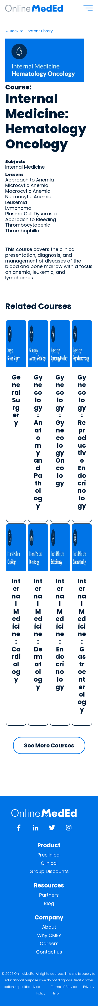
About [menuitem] (49, 927)
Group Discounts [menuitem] (49, 871)
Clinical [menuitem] (49, 863)
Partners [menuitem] (49, 895)
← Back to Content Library (29, 31)
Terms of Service (64, 986)
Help (55, 993)
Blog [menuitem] (49, 903)
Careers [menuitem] (49, 943)
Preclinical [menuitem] (49, 855)
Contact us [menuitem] (49, 952)
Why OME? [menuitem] (49, 935)
